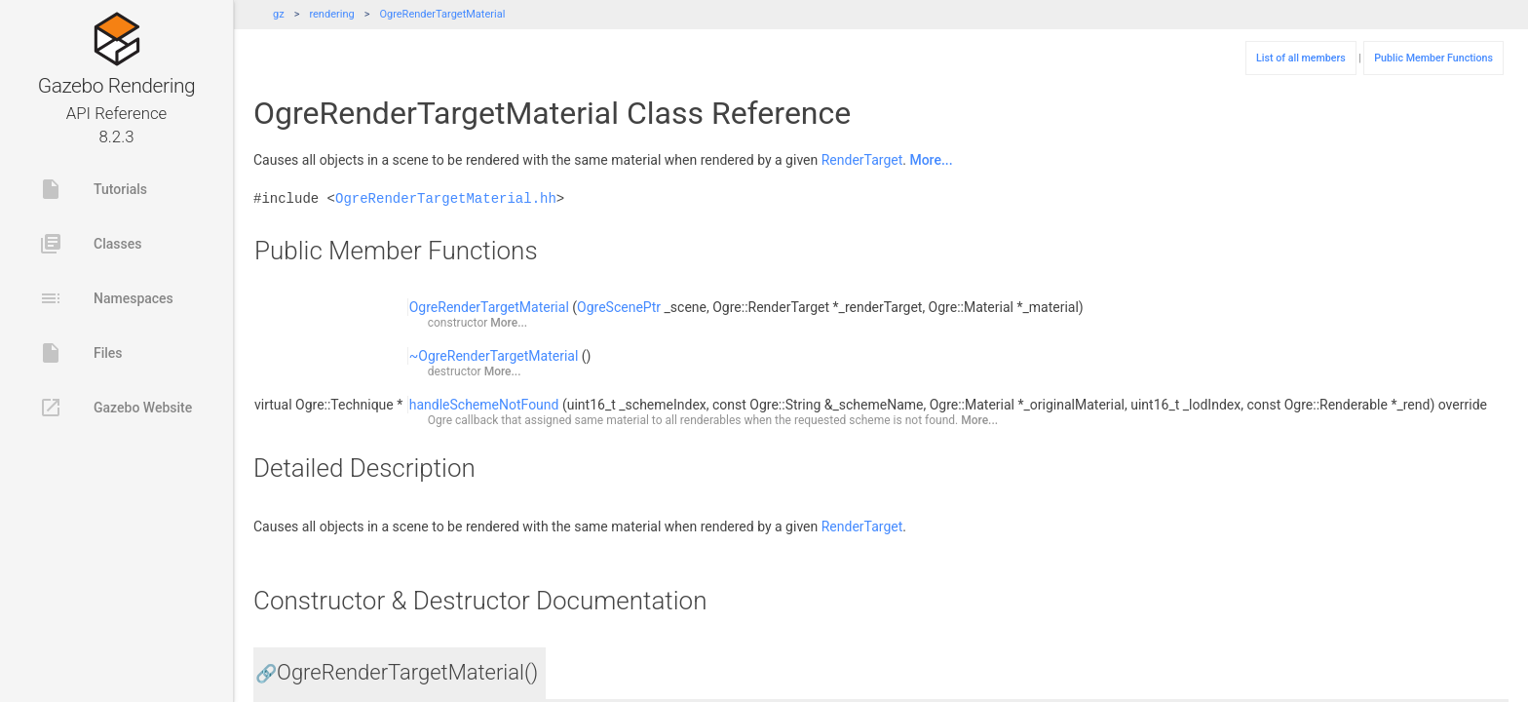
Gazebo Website (115, 407)
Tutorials (93, 189)
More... (930, 160)
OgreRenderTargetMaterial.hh (445, 198)
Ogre (440, 420)
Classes (90, 243)
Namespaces (106, 298)
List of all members (1301, 58)
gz (279, 14)
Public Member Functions (1433, 58)
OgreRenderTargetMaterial (442, 14)
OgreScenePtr (619, 307)
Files (81, 353)
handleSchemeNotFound (484, 404)
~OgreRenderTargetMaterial (494, 356)
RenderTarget (862, 160)
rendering (331, 14)
